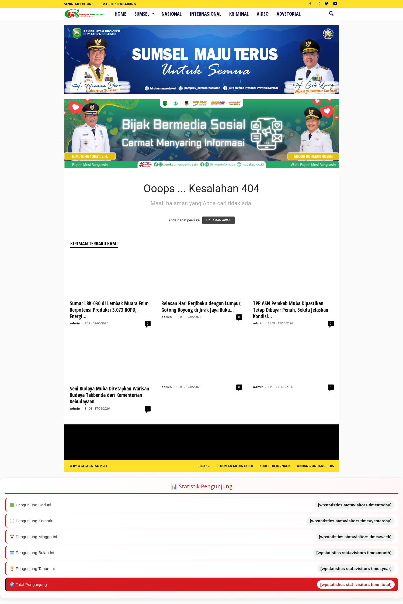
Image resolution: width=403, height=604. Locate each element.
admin (75, 323)
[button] (331, 14)
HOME (120, 14)
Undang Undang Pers (315, 466)
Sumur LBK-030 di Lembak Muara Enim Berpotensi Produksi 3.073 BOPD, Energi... (109, 310)
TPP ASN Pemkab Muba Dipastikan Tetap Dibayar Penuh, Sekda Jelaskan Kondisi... (290, 310)
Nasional (172, 14)
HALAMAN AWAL (218, 220)
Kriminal (239, 14)
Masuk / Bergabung (119, 4)
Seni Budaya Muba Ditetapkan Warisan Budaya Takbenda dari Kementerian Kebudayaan (109, 395)
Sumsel (144, 14)
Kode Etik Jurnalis (275, 466)
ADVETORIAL (289, 14)
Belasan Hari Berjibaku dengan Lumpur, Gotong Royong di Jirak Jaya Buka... (201, 306)
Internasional (205, 14)
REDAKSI (203, 466)
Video (263, 14)
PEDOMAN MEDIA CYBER (235, 466)
